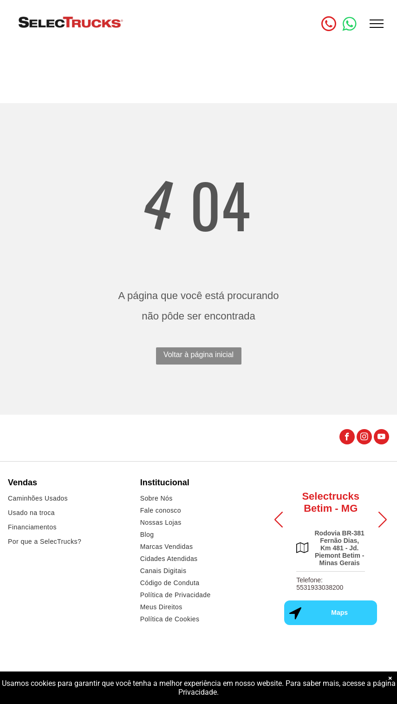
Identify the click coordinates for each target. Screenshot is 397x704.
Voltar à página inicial (198, 355)
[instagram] (364, 438)
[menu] (376, 24)
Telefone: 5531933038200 (319, 583)
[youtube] (381, 438)
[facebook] (347, 438)
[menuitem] (66, 499)
